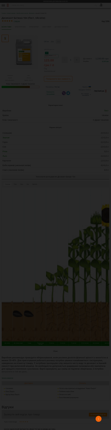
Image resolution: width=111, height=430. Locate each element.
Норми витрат (34, 27)
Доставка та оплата (61, 27)
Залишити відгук (98, 415)
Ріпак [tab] (15, 184)
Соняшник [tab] (7, 184)
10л (58, 41)
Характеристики (20, 27)
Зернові (5, 138)
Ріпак (4, 152)
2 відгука (17, 21)
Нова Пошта (10, 392)
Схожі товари (46, 27)
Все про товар (6, 27)
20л (52, 41)
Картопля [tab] (34, 184)
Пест (106, 111)
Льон (4, 156)
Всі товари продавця (86, 94)
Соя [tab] (28, 184)
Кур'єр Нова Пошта (12, 395)
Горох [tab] (21, 184)
